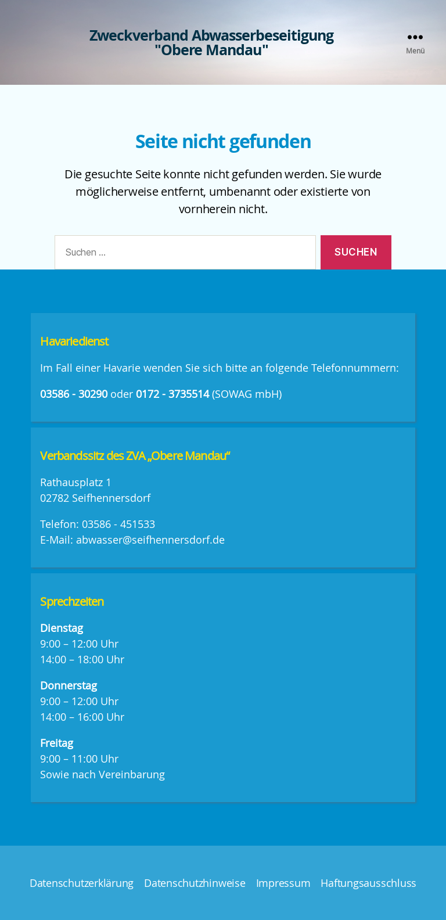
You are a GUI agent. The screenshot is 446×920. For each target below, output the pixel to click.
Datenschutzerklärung (82, 883)
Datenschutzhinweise (194, 883)
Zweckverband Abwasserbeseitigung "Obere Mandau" (211, 42)
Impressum (283, 883)
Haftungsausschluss (368, 883)
